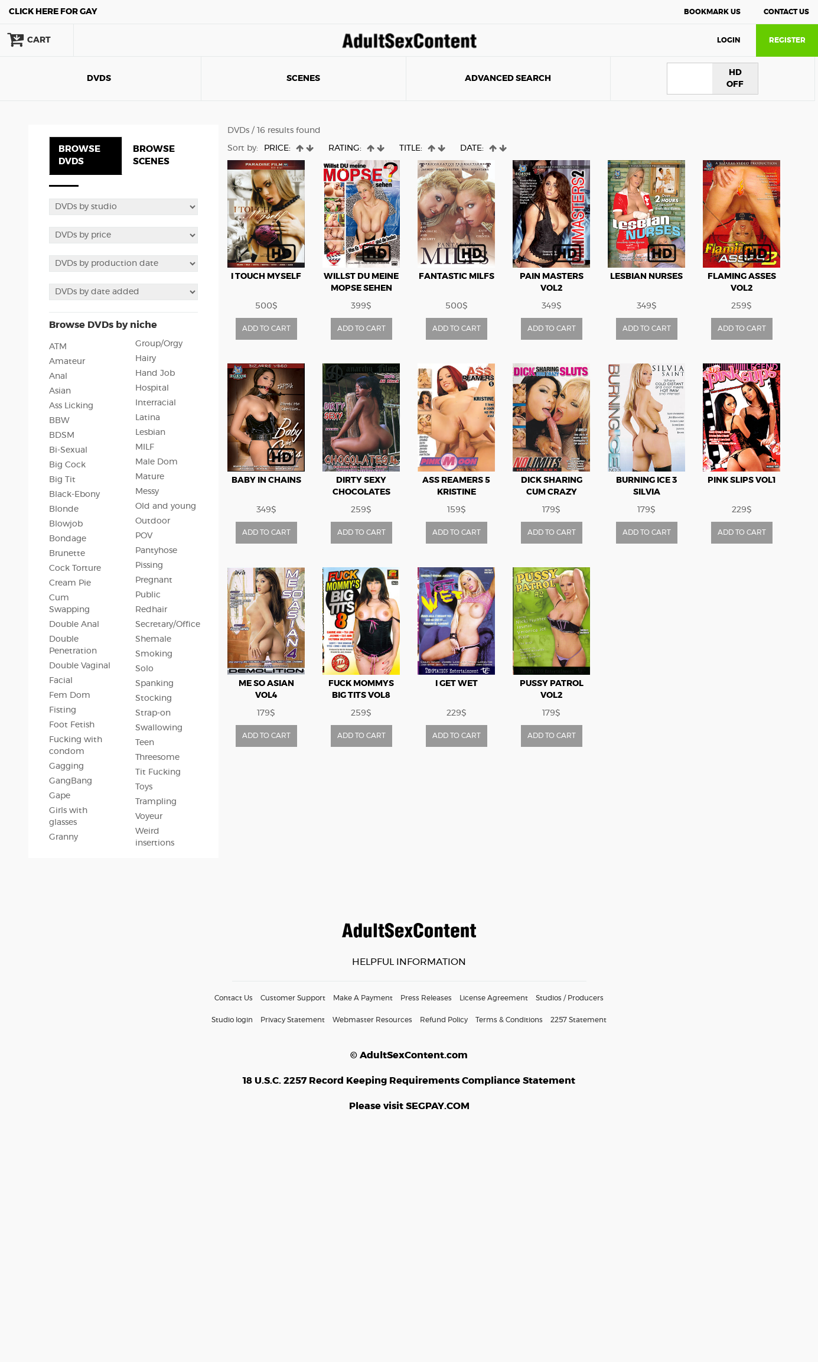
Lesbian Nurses (646, 276)
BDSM (61, 435)
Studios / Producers (570, 998)
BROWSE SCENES (154, 155)
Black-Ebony (74, 494)
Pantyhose (156, 551)
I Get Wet (456, 684)
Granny (63, 837)
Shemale (153, 639)
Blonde (64, 509)
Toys (143, 787)
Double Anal (74, 624)
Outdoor (152, 521)
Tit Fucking (158, 772)
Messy (147, 491)
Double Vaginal (79, 666)
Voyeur (148, 816)
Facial (61, 681)
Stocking (153, 698)
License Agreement (493, 998)
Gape (59, 796)
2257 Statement (578, 1019)
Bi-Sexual (68, 450)
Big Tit (62, 480)
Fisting (62, 710)
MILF (144, 447)
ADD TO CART (266, 328)
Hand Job (155, 373)
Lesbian (150, 432)
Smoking (153, 654)
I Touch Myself (266, 276)
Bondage (67, 539)
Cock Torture (75, 568)
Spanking (154, 684)
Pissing (149, 565)
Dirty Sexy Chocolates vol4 (361, 492)
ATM (58, 347)
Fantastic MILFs (456, 276)
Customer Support (292, 998)
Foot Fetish (71, 725)
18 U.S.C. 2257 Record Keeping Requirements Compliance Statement (409, 1080)
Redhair (151, 610)
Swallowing (158, 728)
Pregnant (153, 580)
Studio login (232, 1019)
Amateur (67, 361)
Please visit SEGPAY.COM (409, 1106)
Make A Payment (363, 998)
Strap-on (153, 713)
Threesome (157, 757)
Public (148, 595)
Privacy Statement (292, 1019)
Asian (60, 391)
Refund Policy (444, 1019)
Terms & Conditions (509, 1019)
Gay (53, 12)
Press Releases (426, 998)
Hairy (145, 359)
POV (143, 536)
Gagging (66, 766)
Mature (149, 477)
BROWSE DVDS (79, 155)
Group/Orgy (158, 344)
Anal (58, 376)
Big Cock (67, 465)
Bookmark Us (712, 11)
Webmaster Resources (372, 1019)
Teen (144, 743)
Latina (147, 418)
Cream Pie (70, 583)
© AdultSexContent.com (409, 1055)
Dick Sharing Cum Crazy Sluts (551, 492)
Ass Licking (71, 406)
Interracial (155, 403)
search (112, 40)
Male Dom (156, 462)
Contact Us (786, 11)
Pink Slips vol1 (742, 480)
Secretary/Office (167, 624)
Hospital (152, 388)
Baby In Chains (266, 480)
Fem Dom (69, 695)
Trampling (156, 802)
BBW (59, 421)
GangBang (70, 781)
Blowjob (66, 524)
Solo (144, 669)
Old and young (165, 506)
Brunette (67, 554)
